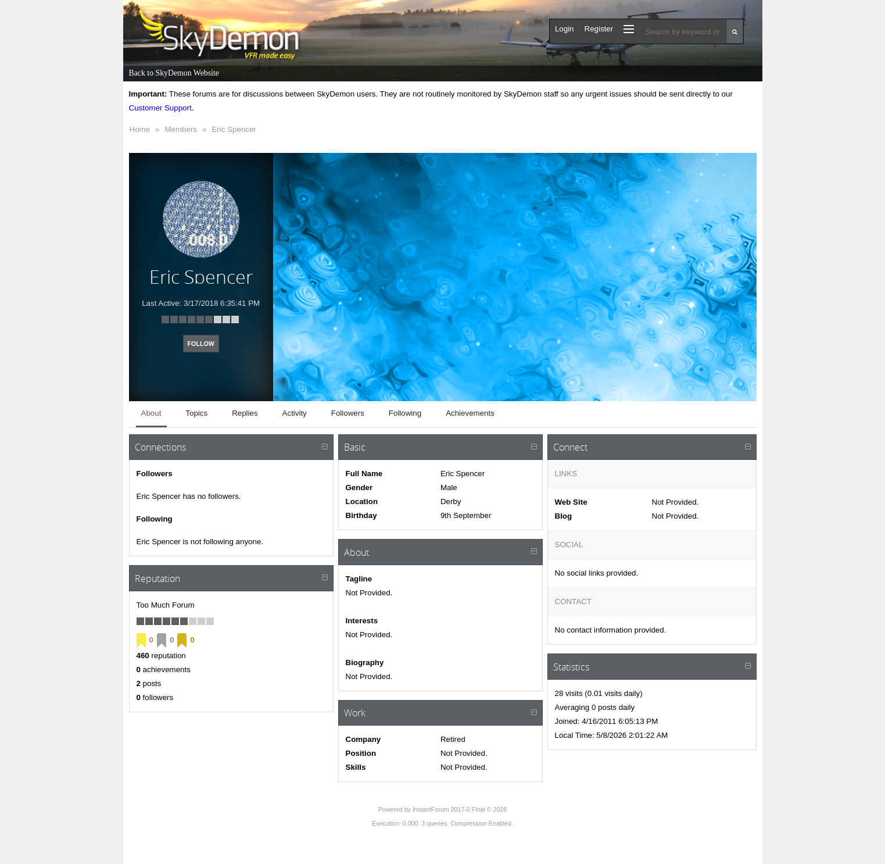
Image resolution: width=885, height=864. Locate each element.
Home (140, 129)
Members (180, 129)
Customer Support (160, 107)
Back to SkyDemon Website (174, 73)
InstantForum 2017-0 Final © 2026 (460, 809)
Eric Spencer (234, 129)
